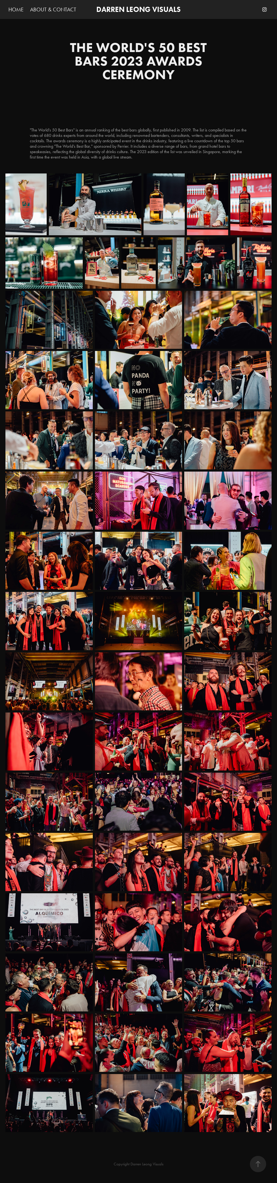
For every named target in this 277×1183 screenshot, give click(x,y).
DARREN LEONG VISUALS (138, 9)
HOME (16, 9)
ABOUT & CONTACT (53, 9)
